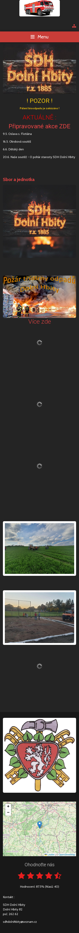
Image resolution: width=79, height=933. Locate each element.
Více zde (39, 321)
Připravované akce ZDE (39, 126)
